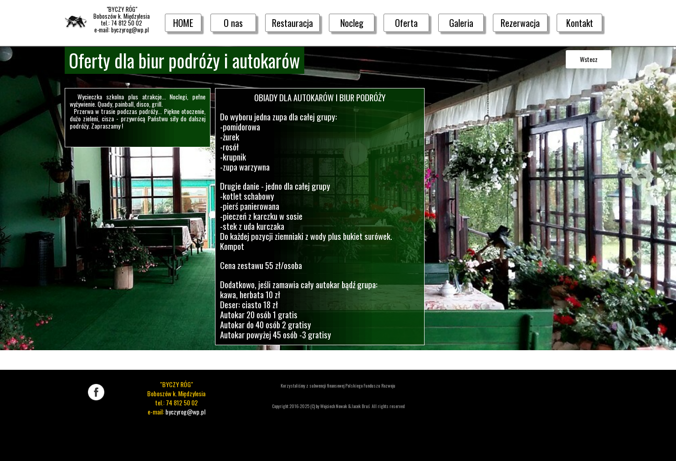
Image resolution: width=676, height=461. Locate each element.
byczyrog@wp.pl (185, 411)
